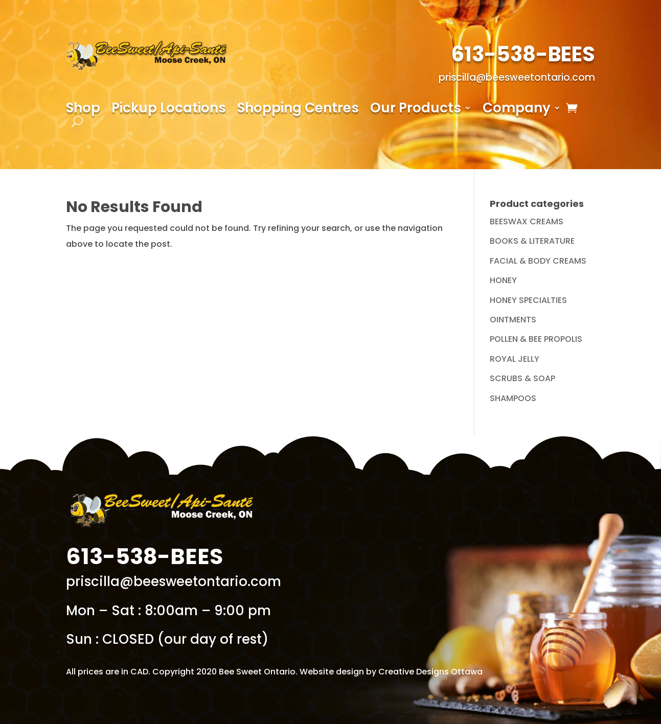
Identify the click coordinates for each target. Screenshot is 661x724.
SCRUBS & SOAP (522, 378)
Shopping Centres (298, 109)
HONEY (503, 280)
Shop (83, 109)
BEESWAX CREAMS (526, 221)
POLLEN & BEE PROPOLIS (536, 339)
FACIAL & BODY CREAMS (538, 261)
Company (517, 109)
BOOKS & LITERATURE (532, 241)
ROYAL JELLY (514, 359)
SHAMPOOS (513, 398)
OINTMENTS (513, 319)
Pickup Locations (168, 109)
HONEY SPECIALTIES (528, 300)
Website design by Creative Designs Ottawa (391, 672)
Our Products (415, 109)
